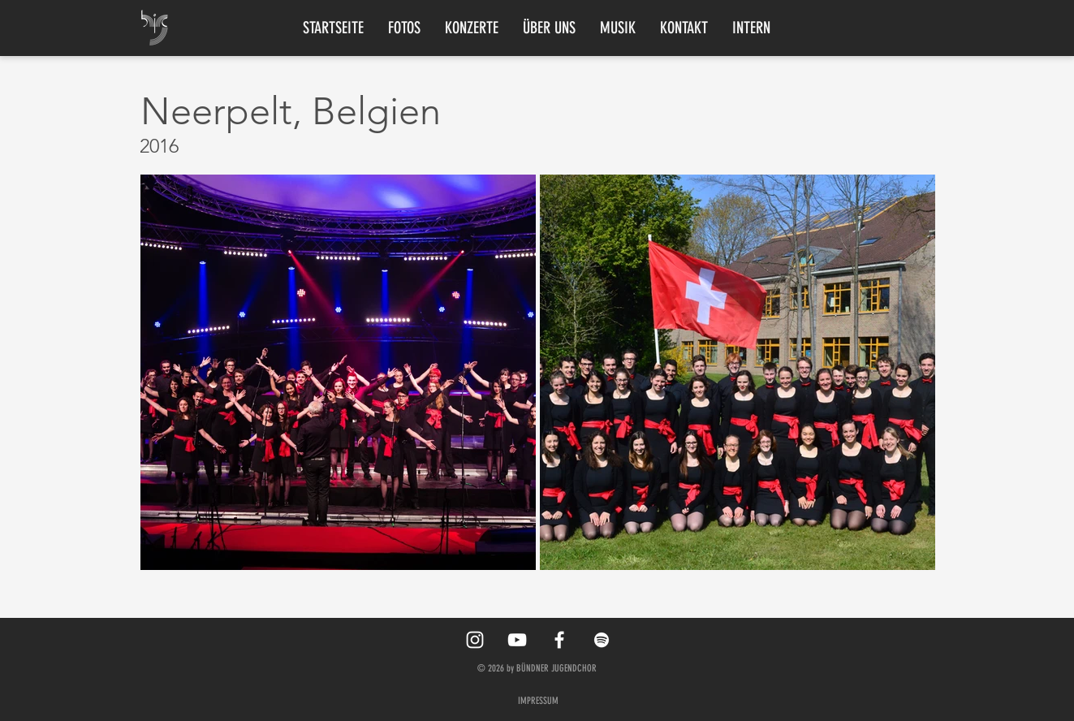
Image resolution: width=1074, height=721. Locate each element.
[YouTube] (517, 639)
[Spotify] (601, 639)
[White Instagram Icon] (475, 639)
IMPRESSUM (538, 700)
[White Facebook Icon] (559, 639)
